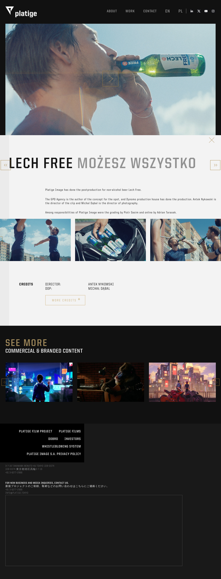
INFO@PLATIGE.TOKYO (16, 493)
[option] (35, 240)
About (112, 11)
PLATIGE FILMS (70, 431)
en (167, 11)
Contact (150, 11)
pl (180, 11)
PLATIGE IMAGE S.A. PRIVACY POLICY (54, 454)
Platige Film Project (35, 431)
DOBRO (53, 439)
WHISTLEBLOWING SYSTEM (61, 446)
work (130, 11)
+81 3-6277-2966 (13, 472)
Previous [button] (5, 382)
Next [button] (215, 382)
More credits (66, 299)
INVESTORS (73, 439)
